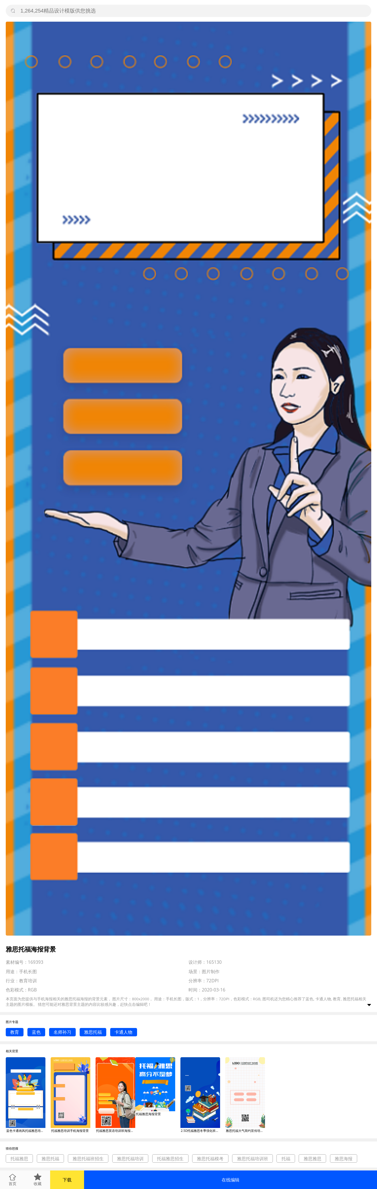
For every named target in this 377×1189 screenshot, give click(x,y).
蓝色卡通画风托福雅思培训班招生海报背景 (25, 1130)
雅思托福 (93, 1032)
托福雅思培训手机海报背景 (70, 1130)
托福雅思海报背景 (148, 1114)
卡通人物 (123, 1032)
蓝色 (36, 1032)
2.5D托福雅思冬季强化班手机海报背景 (200, 1130)
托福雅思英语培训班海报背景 (115, 1130)
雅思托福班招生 (88, 1159)
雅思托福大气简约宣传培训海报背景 (245, 1130)
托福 (285, 1159)
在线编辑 (230, 1180)
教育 (14, 1032)
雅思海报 (343, 1159)
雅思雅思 (312, 1159)
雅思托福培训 (130, 1159)
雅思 (65, 1004)
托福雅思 (19, 1159)
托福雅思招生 (170, 1159)
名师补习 (62, 1032)
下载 (67, 1180)
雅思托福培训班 (252, 1159)
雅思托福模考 (210, 1159)
